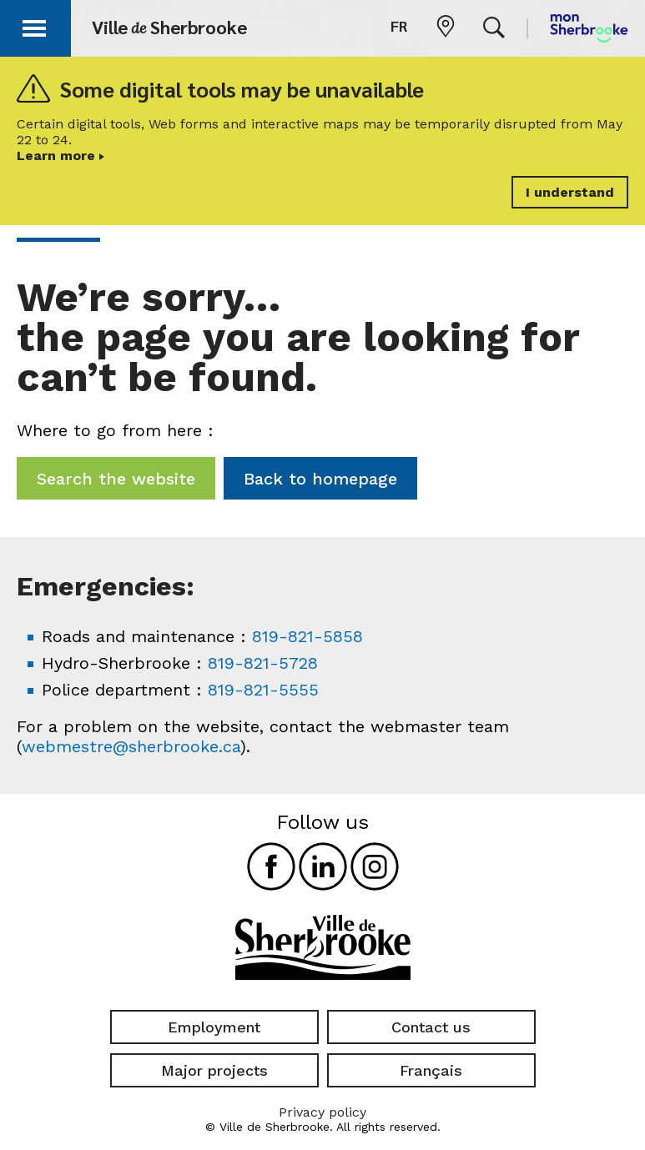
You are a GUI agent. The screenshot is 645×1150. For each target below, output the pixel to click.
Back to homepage (320, 479)
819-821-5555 (263, 690)
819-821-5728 (263, 663)
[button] (35, 25)
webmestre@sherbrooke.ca (131, 746)
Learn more (56, 155)
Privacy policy (322, 1112)
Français (431, 1070)
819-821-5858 (307, 636)
